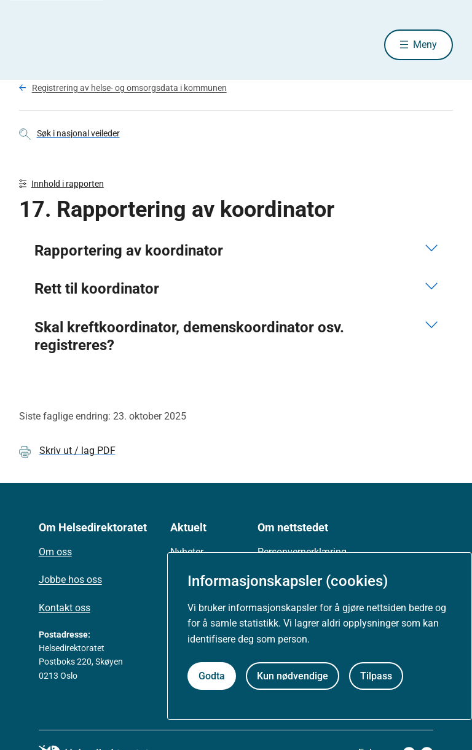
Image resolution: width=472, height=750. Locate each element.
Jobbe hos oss (70, 579)
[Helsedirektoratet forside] (107, 44)
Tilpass (376, 676)
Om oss (55, 552)
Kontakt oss (64, 608)
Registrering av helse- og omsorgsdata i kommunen (129, 88)
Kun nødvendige (292, 676)
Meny (425, 44)
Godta (212, 676)
